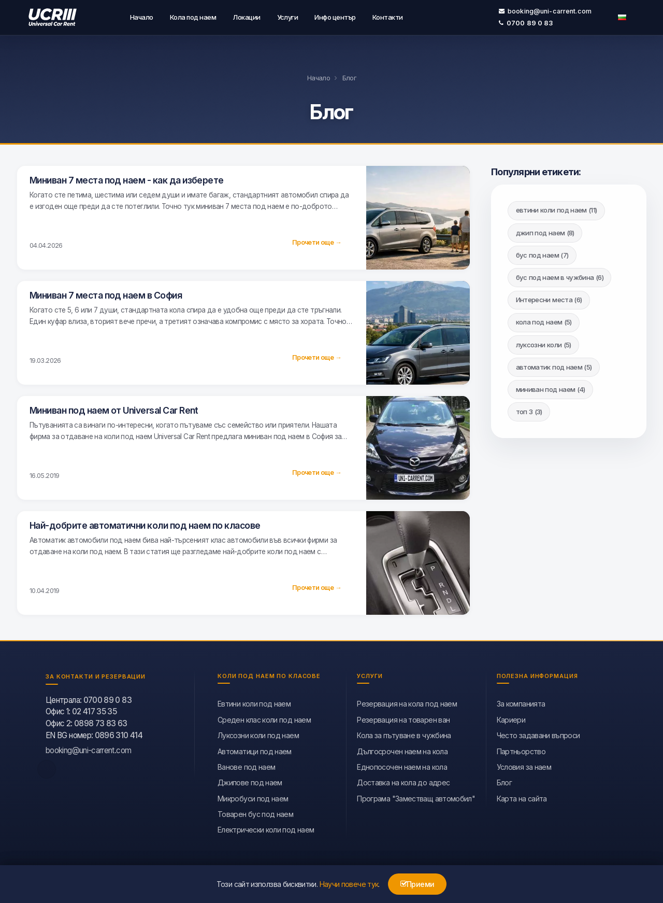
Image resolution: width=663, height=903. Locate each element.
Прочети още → (316, 240)
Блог (504, 780)
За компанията (521, 701)
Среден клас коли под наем (264, 717)
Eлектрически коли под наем (266, 828)
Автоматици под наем (255, 749)
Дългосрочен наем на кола (402, 749)
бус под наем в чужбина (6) (559, 275)
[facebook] (46, 767)
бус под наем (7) (542, 253)
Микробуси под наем (253, 796)
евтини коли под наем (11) (556, 208)
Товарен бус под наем (255, 812)
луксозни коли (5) (543, 342)
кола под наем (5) (544, 320)
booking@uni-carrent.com (545, 10)
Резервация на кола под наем (407, 701)
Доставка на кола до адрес (403, 780)
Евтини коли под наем (254, 701)
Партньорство (521, 749)
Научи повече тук (349, 884)
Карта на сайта (522, 796)
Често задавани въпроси (538, 733)
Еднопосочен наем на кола (402, 764)
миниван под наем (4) (550, 387)
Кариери (511, 717)
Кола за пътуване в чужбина (404, 733)
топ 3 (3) (529, 409)
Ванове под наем (246, 764)
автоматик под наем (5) (554, 365)
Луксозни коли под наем (258, 733)
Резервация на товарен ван (403, 717)
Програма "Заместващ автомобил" (416, 796)
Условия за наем (524, 764)
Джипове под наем (250, 780)
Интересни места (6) (549, 297)
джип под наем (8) (545, 231)
